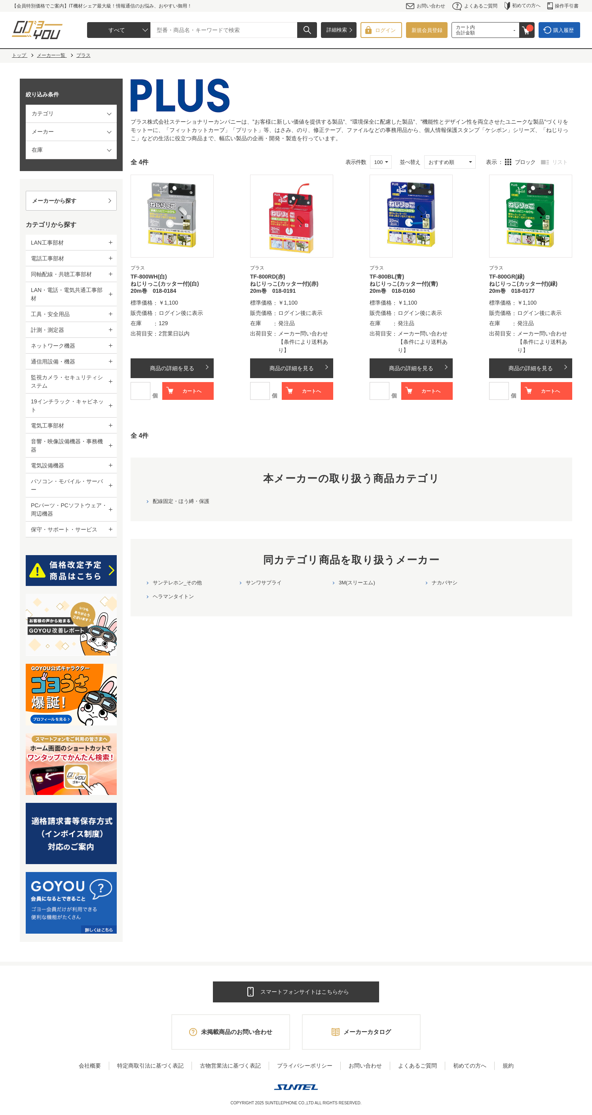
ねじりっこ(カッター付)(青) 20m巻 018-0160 (407, 287)
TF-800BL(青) (387, 276)
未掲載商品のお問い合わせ (236, 1031)
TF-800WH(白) (149, 276)
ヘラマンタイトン (173, 596)
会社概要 (90, 1065)
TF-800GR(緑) (506, 276)
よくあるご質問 (474, 6)
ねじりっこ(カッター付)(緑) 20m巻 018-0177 (526, 287)
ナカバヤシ (444, 583)
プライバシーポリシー (304, 1065)
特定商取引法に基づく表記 (150, 1065)
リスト (559, 162)
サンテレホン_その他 (177, 583)
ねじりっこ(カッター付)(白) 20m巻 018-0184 (168, 287)
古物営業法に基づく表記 (230, 1065)
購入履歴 (563, 30)
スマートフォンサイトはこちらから (304, 992)
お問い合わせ (425, 6)
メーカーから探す (54, 201)
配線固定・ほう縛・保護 (181, 501)
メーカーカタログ (367, 1031)
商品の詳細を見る (172, 368)
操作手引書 (563, 5)
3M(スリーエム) (357, 583)
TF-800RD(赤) (267, 276)
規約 (508, 1065)
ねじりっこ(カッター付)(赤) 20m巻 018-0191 (287, 287)
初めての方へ (523, 6)
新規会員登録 (427, 30)
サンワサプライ (264, 583)
